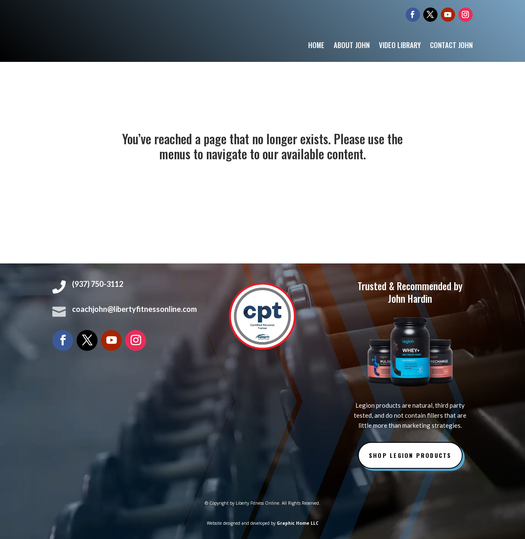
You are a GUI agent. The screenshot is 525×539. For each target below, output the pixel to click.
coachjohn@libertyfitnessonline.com (134, 309)
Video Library (400, 46)
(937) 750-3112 (97, 284)
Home (316, 46)
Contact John (451, 46)
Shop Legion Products (410, 455)
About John (352, 46)
